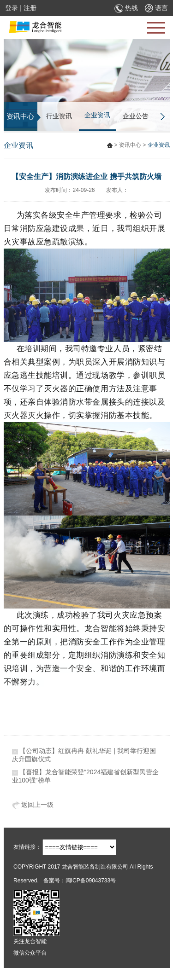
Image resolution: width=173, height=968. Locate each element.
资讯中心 (130, 145)
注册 (30, 8)
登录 (11, 8)
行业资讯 (59, 116)
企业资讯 (97, 115)
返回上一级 (33, 804)
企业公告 (136, 116)
